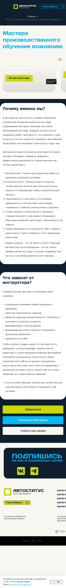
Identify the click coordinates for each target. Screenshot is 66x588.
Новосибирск (50, 7)
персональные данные (20, 584)
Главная (31, 17)
